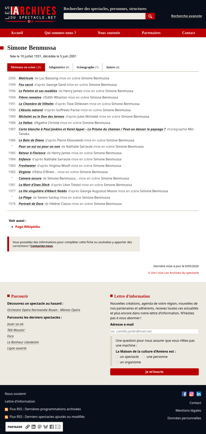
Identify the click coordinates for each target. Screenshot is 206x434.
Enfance (25, 159)
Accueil (17, 33)
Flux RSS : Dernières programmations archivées (43, 409)
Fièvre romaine (30, 97)
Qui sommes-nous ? (60, 33)
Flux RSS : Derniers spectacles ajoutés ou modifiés (45, 416)
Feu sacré (26, 84)
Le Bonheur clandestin (23, 342)
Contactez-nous (41, 246)
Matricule (26, 78)
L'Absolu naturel (31, 110)
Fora (10, 336)
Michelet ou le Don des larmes (41, 116)
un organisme (128, 362)
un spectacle (127, 357)
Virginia (25, 172)
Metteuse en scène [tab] (26, 67)
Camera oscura (30, 178)
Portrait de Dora (31, 203)
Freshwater (27, 165)
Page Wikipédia (27, 226)
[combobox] (104, 16)
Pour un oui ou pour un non (39, 146)
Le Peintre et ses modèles (38, 91)
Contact (188, 33)
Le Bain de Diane (31, 140)
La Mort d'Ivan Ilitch (34, 185)
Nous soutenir (109, 33)
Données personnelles (184, 418)
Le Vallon (25, 122)
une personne (155, 357)
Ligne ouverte (17, 348)
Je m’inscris (154, 372)
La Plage (25, 197)
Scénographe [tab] (88, 67)
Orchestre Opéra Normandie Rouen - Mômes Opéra (43, 310)
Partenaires (151, 33)
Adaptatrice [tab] (58, 67)
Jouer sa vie (15, 324)
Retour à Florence (32, 153)
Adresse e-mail (122, 324)
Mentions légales (188, 410)
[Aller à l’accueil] (30, 22)
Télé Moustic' (16, 330)
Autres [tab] (112, 67)
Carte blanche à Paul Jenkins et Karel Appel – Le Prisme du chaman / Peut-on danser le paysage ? (92, 129)
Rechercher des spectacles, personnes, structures (105, 8)
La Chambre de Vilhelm (36, 104)
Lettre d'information (20, 401)
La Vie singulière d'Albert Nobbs (43, 191)
